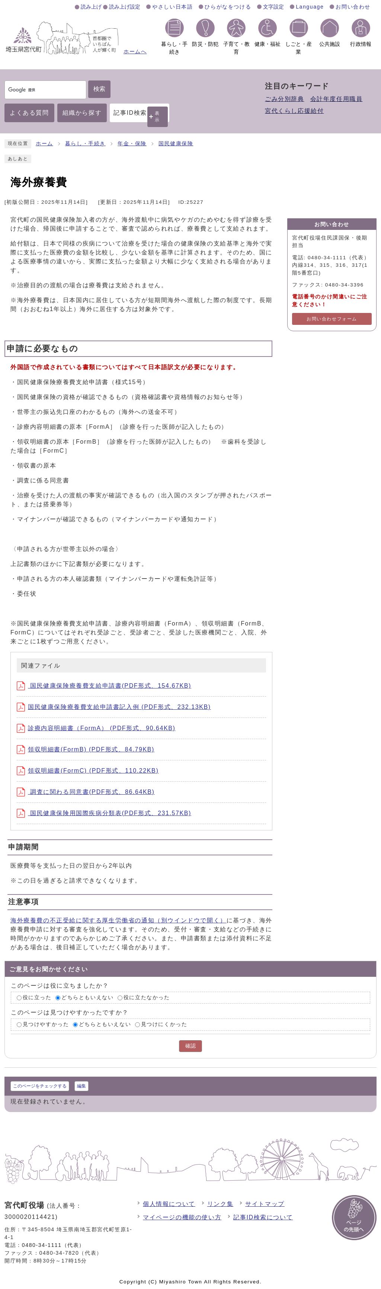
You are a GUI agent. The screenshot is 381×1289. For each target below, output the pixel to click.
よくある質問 (29, 113)
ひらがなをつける (228, 7)
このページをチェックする (40, 1086)
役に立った (37, 997)
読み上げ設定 (124, 7)
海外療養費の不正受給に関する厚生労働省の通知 (118, 920)
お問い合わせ (353, 7)
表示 (157, 116)
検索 (99, 89)
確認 (190, 1046)
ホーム (44, 143)
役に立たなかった (147, 997)
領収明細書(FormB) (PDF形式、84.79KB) (85, 749)
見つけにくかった (164, 1024)
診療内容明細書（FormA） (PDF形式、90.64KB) (96, 728)
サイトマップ (265, 1204)
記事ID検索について (263, 1217)
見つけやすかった (46, 1024)
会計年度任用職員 (336, 99)
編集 (81, 1086)
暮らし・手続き (85, 143)
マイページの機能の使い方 (182, 1217)
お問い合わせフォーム (332, 319)
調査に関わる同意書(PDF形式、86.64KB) (86, 792)
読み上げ (91, 7)
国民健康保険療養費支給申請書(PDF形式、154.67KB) (104, 685)
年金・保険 (132, 143)
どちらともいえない (87, 997)
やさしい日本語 (172, 7)
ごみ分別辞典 (284, 99)
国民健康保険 (176, 143)
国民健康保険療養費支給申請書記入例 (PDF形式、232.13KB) (114, 707)
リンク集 (220, 1204)
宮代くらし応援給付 (294, 111)
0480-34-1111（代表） (53, 1245)
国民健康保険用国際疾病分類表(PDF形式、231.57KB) (104, 813)
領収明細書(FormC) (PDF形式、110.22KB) (88, 770)
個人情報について (169, 1204)
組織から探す (82, 113)
